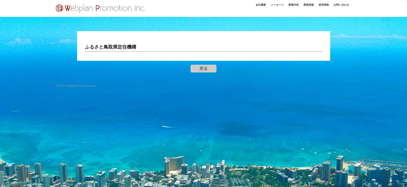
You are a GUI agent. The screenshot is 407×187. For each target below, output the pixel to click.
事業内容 (284, 7)
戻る (203, 68)
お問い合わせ (339, 7)
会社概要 (247, 7)
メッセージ (265, 7)
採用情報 (319, 7)
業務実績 (302, 7)
